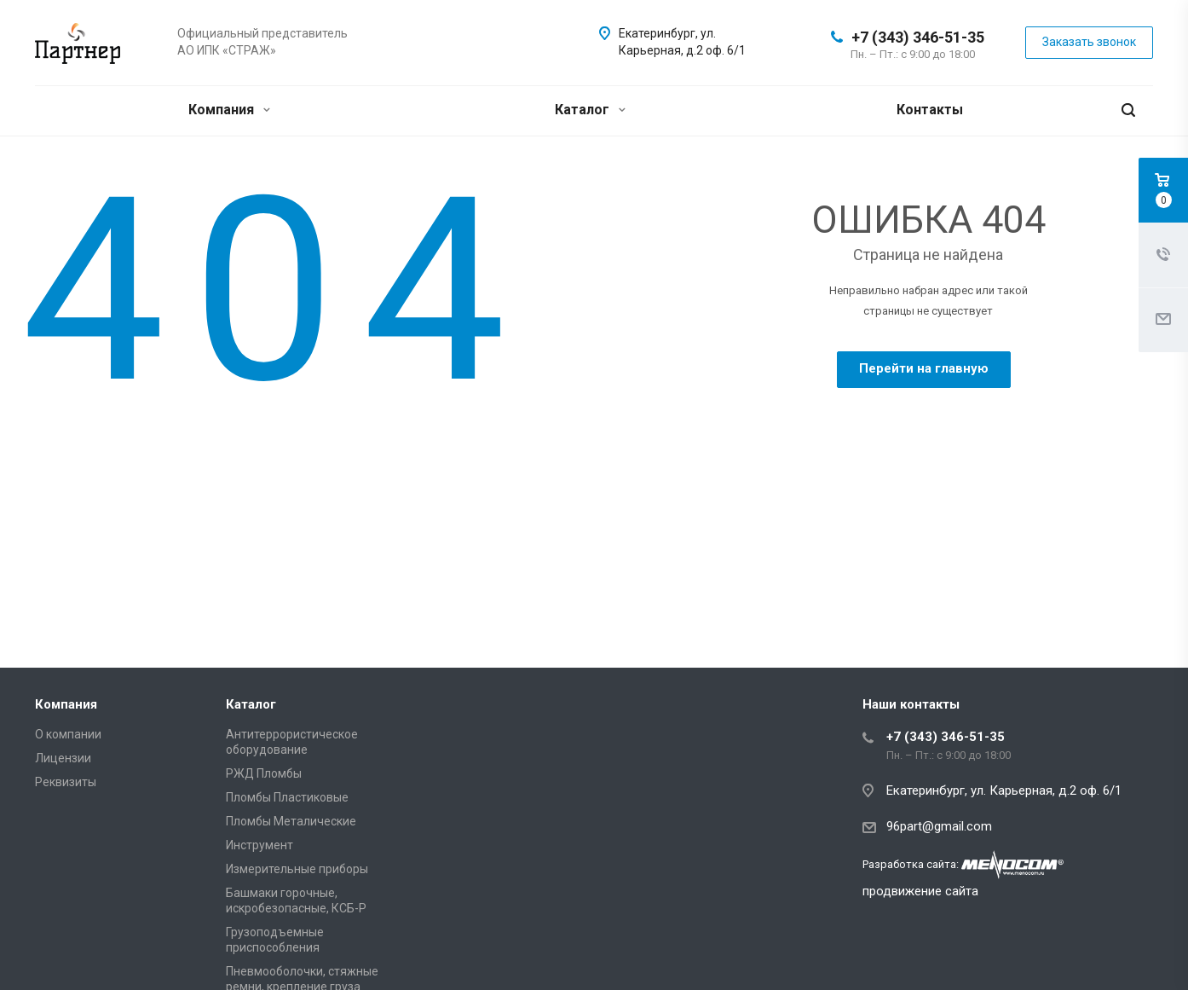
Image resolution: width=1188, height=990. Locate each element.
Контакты (930, 109)
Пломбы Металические (291, 821)
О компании (68, 734)
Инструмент (259, 845)
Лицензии (63, 758)
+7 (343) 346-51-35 (917, 37)
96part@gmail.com (939, 826)
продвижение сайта (920, 891)
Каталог (590, 109)
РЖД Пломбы (264, 773)
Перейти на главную (924, 368)
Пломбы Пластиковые (287, 797)
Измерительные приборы (297, 869)
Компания (229, 109)
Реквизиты (65, 782)
